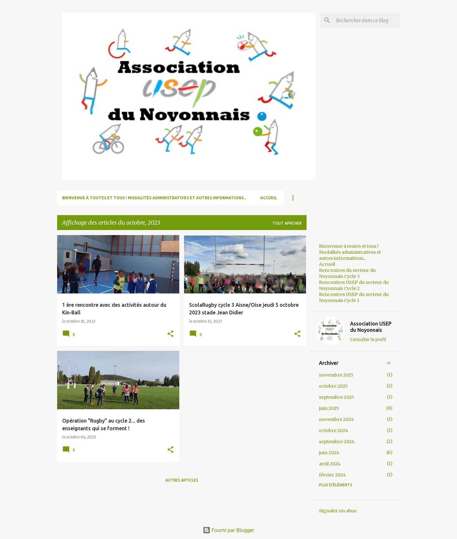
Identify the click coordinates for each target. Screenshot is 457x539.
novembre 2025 (336, 375)
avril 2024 (330, 464)
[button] (170, 334)
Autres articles (181, 480)
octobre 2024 (333, 430)
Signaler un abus (337, 511)
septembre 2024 (336, 441)
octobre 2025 (333, 386)
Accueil (268, 198)
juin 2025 (329, 408)
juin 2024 (329, 453)
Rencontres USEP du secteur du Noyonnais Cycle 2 (354, 285)
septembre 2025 (336, 397)
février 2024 (332, 475)
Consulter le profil (368, 339)
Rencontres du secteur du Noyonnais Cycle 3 (347, 273)
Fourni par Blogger (228, 530)
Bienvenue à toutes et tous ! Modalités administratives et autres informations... (154, 198)
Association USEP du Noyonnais (371, 327)
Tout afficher (286, 223)
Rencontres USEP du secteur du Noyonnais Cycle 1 (354, 297)
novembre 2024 (336, 419)
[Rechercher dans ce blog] (367, 20)
